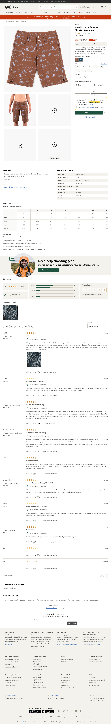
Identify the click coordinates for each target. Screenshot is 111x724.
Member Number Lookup (13, 677)
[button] (37, 59)
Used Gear (8, 682)
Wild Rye (78, 25)
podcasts (80, 710)
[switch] (6, 326)
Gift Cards (64, 662)
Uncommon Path (38, 685)
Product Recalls (94, 722)
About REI (92, 677)
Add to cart (89, 113)
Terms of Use (15, 722)
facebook (67, 710)
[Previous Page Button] (102, 575)
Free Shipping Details (95, 662)
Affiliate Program (66, 685)
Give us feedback (51, 608)
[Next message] (81, 17)
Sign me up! (72, 623)
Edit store (77, 95)
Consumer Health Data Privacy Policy (77, 722)
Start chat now (48, 270)
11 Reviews (22, 286)
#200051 (23, 21)
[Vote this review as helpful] (35, 372)
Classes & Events (38, 682)
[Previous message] (27, 17)
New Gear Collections (12, 680)
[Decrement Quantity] (76, 77)
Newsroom (92, 682)
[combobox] (58, 7)
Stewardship (93, 688)
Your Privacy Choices (29, 722)
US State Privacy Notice (57, 722)
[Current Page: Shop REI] (9, 1)
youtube (76, 710)
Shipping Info (37, 669)
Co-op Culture (65, 680)
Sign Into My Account (12, 659)
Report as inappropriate (49, 372)
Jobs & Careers (65, 677)
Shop (15, 7)
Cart (103, 7)
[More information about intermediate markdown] (96, 40)
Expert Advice (37, 680)
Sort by (89, 322)
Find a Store (53, 696)
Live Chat (94, 696)
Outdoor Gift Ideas (67, 659)
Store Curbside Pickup (40, 666)
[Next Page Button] (106, 575)
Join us (33, 648)
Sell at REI (64, 682)
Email (35, 620)
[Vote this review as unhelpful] (39, 372)
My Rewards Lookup (11, 662)
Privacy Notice (44, 722)
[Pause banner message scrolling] (83, 17)
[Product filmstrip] (55, 312)
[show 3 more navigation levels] (5, 21)
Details (90, 104)
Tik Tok (63, 710)
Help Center (10, 696)
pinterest (72, 710)
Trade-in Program (10, 685)
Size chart (104, 64)
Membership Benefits (12, 667)
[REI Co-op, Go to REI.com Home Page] (8, 7)
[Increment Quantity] (85, 77)
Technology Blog (94, 685)
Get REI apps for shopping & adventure (41, 708)
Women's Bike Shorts (13, 21)
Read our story (9, 644)
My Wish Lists (9, 664)
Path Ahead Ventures (39, 687)
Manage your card (94, 644)
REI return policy (90, 117)
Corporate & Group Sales (69, 688)
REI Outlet (79, 35)
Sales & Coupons (94, 659)
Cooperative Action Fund (97, 680)
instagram (59, 710)
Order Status (37, 659)
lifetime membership (88, 107)
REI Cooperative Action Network (67, 644)
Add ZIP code (95, 95)
